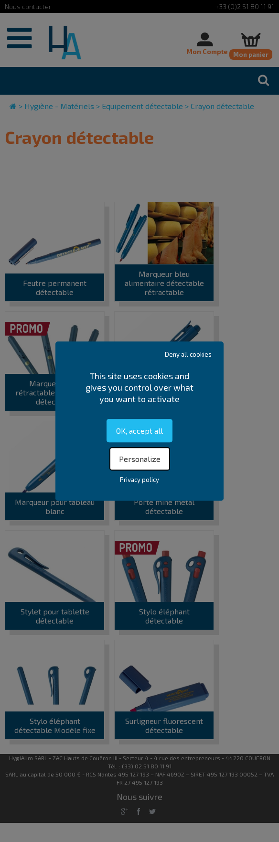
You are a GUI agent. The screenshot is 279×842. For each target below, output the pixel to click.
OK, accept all (139, 430)
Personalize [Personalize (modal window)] (140, 458)
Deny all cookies (188, 354)
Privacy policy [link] (139, 479)
